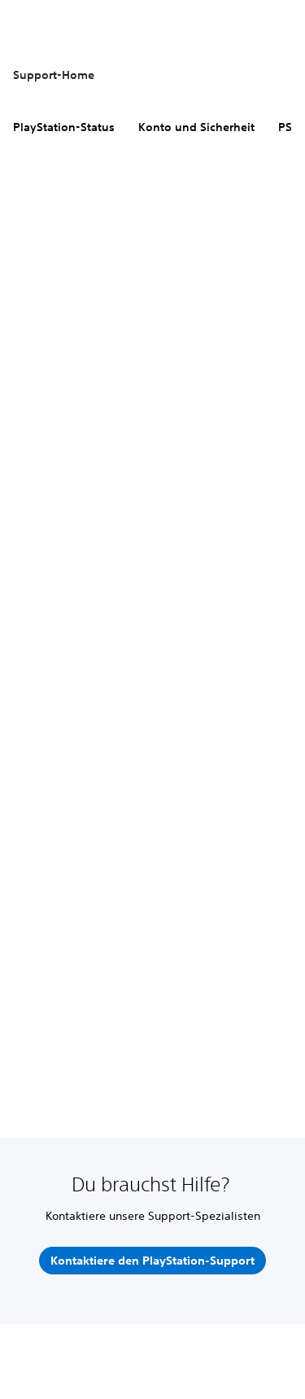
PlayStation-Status (64, 127)
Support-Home (53, 75)
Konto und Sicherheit (196, 127)
